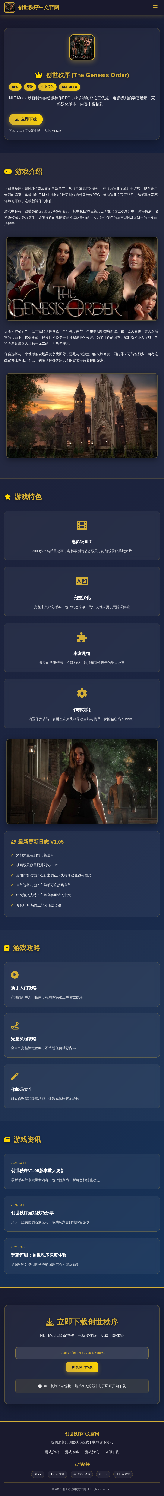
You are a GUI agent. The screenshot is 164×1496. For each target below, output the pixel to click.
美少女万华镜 (81, 1474)
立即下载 (26, 119)
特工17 (103, 1474)
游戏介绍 (52, 1452)
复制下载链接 (82, 1367)
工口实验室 (123, 1474)
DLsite (38, 1474)
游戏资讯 (92, 1452)
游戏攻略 (72, 1452)
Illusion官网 (57, 1474)
